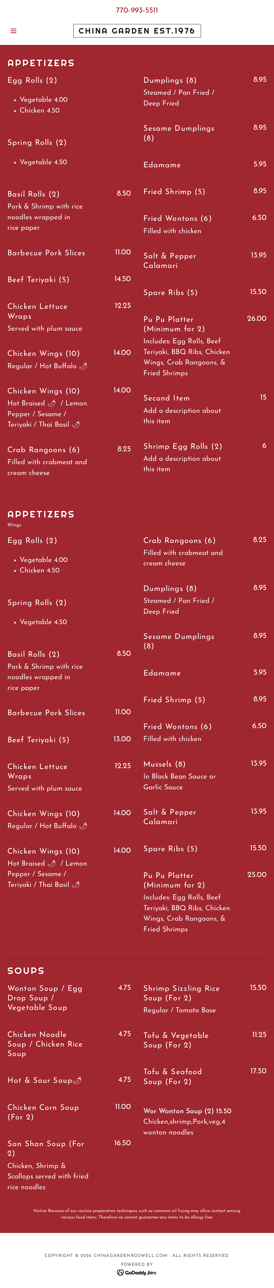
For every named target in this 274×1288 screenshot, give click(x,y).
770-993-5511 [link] (137, 10)
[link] (137, 32)
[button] (26, 31)
